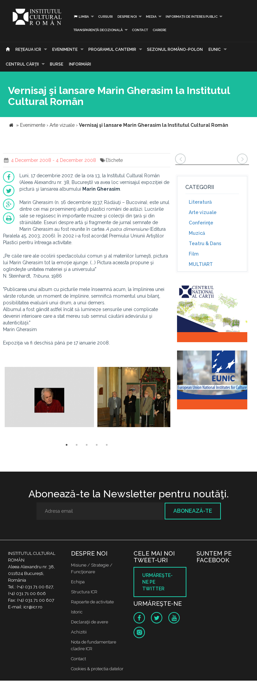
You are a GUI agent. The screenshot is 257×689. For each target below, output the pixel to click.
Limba (81, 16)
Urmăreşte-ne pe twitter (157, 582)
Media (151, 16)
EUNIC (214, 49)
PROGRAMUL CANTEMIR (112, 49)
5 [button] (106, 444)
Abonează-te (192, 511)
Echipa (78, 581)
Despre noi (127, 16)
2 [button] (76, 444)
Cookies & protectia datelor (97, 668)
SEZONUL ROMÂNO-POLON (175, 49)
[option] (49, 398)
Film (193, 254)
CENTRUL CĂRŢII (22, 64)
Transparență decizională (98, 30)
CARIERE (159, 30)
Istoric (77, 611)
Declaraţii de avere (89, 621)
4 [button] (96, 444)
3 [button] (86, 444)
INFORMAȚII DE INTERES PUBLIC (192, 16)
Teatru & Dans (205, 243)
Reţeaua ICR (28, 49)
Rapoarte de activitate (92, 601)
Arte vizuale (203, 212)
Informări (80, 64)
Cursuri (105, 16)
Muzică (197, 233)
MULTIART (201, 264)
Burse (56, 64)
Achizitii (79, 631)
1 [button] (66, 444)
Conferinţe (201, 222)
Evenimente (65, 49)
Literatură (200, 202)
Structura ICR (84, 591)
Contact (140, 30)
